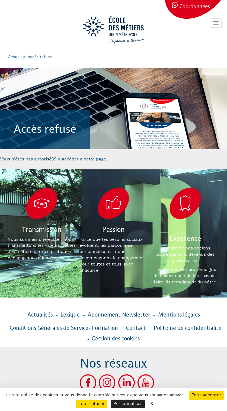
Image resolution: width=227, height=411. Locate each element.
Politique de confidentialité (188, 328)
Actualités (40, 315)
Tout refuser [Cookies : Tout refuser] (92, 404)
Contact (136, 328)
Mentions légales (179, 315)
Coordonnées (194, 7)
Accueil (15, 57)
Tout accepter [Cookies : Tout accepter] (206, 395)
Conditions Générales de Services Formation (63, 328)
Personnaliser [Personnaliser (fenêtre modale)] (127, 404)
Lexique (70, 315)
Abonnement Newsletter (119, 315)
